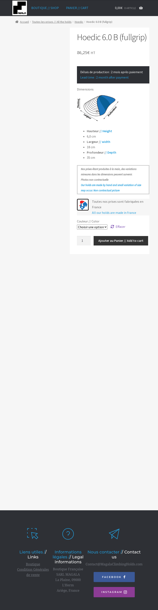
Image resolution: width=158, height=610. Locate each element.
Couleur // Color (88, 221)
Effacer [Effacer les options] (120, 227)
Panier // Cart (77, 8)
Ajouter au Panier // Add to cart (120, 240)
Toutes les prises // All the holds (52, 22)
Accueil (24, 22)
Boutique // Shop (45, 8)
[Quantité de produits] (84, 240)
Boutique (33, 551)
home (19, 8)
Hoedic (79, 22)
